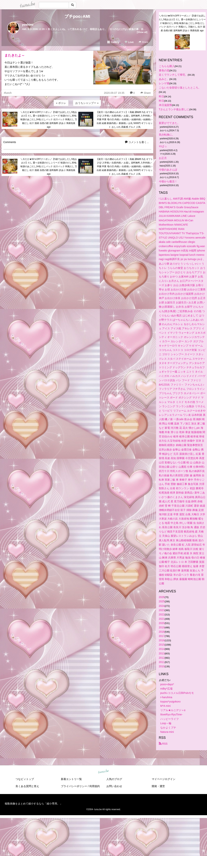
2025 (162, 601)
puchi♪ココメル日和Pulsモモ (177, 692)
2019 (162, 627)
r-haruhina (166, 697)
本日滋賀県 (165, 105)
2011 (162, 662)
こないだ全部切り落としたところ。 (180, 87)
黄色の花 (164, 70)
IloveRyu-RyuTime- (171, 714)
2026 (162, 597)
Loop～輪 (165, 723)
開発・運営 (158, 786)
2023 (162, 610)
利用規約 (94, 786)
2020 (162, 623)
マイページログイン (163, 779)
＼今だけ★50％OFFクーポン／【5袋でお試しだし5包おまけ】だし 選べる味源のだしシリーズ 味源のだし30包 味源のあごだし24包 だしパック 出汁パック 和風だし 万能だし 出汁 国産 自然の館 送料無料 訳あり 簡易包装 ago (48, 119)
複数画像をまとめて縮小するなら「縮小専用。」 (33, 803)
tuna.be (103, 771)
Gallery (113, 42)
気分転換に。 (167, 134)
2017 (162, 636)
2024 (162, 605)
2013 (162, 653)
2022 (162, 614)
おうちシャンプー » (87, 102)
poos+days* (167, 684)
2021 (162, 618)
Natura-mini (167, 731)
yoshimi (27, 24)
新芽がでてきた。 (169, 123)
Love (129, 42)
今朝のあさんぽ (168, 169)
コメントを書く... (137, 142)
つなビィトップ (25, 779)
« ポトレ (61, 102)
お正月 (163, 158)
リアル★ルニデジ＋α (172, 710)
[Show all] (142, 32)
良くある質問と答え (27, 786)
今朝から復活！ (168, 181)
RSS (163, 743)
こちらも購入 (167, 66)
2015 (162, 644)
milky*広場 (166, 688)
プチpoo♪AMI (77, 16)
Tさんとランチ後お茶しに (174, 109)
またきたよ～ (14, 55)
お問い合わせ (114, 786)
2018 (162, 631)
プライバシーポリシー (74, 786)
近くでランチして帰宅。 (173, 74)
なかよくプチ (168, 727)
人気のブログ (114, 779)
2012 (162, 657)
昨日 (161, 96)
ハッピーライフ (169, 718)
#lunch (8, 92)
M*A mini (165, 705)
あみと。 (164, 79)
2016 (162, 640)
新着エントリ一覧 (71, 779)
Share (143, 42)
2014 (162, 648)
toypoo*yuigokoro (170, 701)
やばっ (163, 146)
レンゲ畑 (164, 83)
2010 (162, 666)
